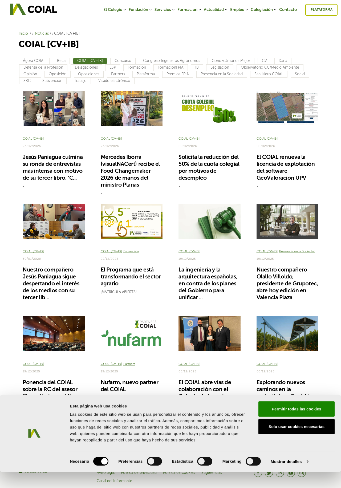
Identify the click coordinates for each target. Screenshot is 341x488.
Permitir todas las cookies (296, 425)
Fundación (140, 10)
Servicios (165, 10)
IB (197, 67)
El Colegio (115, 10)
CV (264, 61)
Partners (118, 74)
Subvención (52, 81)
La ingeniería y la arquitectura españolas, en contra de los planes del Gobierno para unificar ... (207, 284)
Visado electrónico (114, 81)
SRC (27, 81)
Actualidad (216, 10)
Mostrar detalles (286, 477)
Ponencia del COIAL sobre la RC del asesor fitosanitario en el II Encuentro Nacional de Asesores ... (51, 396)
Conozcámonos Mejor (231, 61)
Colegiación (264, 10)
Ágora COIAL (34, 61)
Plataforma (321, 9)
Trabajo (80, 81)
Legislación (219, 67)
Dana (283, 61)
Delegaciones (86, 67)
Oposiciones (88, 74)
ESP (112, 67)
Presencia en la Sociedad (222, 74)
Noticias (42, 34)
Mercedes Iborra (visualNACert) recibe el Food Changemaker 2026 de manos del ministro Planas (130, 171)
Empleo (239, 10)
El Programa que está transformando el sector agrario (131, 277)
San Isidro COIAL (268, 74)
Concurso (123, 61)
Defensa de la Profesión (43, 67)
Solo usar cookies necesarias (296, 442)
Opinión (30, 74)
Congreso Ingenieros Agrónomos (171, 61)
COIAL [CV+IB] (90, 61)
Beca (61, 61)
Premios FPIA (178, 74)
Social (300, 74)
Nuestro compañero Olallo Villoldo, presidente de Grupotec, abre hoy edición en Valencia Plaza (287, 284)
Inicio (23, 34)
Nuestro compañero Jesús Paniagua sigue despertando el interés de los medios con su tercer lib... (51, 284)
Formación (189, 10)
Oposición (57, 74)
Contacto (288, 10)
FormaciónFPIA (171, 67)
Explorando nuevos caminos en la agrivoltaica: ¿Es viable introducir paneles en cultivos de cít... (285, 396)
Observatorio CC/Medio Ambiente (270, 67)
